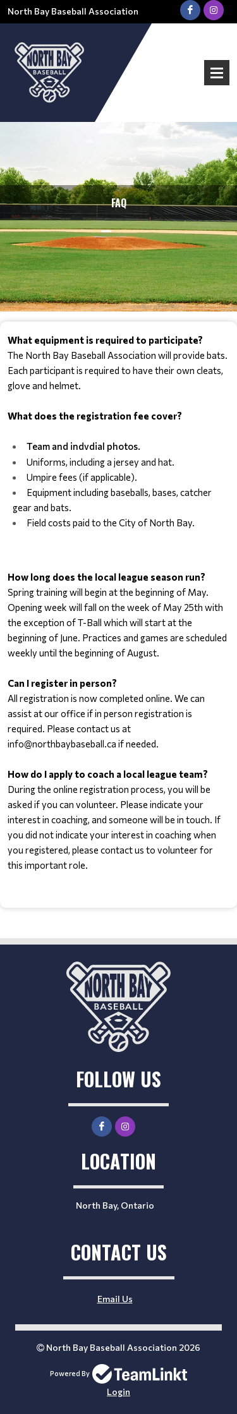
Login (118, 1391)
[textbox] (118, 602)
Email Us (115, 1298)
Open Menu (216, 72)
